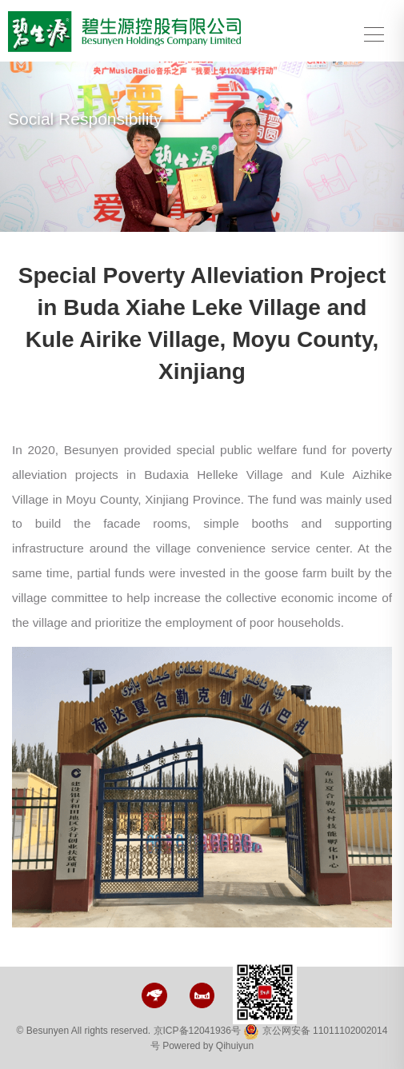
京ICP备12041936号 (197, 1030)
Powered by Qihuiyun (208, 1045)
